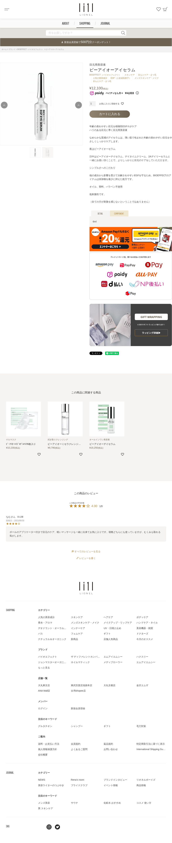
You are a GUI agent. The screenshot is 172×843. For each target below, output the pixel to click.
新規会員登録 (78, 708)
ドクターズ (142, 633)
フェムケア (77, 633)
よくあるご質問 (79, 749)
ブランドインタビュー (115, 779)
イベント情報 (111, 785)
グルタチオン (45, 726)
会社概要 (43, 754)
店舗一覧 (43, 678)
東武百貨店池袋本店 (81, 685)
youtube (65, 827)
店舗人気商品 (111, 639)
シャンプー (77, 726)
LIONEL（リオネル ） (86, 588)
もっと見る (44, 667)
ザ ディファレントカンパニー (86, 656)
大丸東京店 (44, 685)
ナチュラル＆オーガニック (52, 639)
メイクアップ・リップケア (118, 622)
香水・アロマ (45, 622)
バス (40, 633)
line (40, 827)
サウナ (74, 803)
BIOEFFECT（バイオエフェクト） (30, 49)
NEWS (41, 779)
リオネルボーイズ (145, 779)
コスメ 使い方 (143, 803)
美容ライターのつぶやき (51, 785)
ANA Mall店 (44, 690)
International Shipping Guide (151, 749)
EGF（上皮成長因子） (121, 78)
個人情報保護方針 (47, 749)
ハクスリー (142, 656)
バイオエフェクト (47, 656)
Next (78, 105)
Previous (4, 105)
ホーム (4, 49)
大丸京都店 (109, 685)
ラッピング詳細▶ (151, 332)
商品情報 (141, 785)
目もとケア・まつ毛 (147, 75)
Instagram (49, 827)
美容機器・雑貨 (144, 628)
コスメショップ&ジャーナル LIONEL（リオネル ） (86, 9)
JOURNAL (105, 23)
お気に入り (158, 9)
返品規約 (108, 743)
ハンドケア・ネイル (147, 622)
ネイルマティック (80, 662)
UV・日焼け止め (112, 628)
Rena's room (77, 779)
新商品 (74, 639)
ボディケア (142, 617)
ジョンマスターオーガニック (53, 662)
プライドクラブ (79, 785)
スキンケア (129, 75)
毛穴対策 (141, 726)
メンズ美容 (44, 803)
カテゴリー (44, 610)
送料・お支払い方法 (48, 743)
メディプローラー (113, 662)
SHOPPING (84, 23)
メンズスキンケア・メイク (146, 78)
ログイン (43, 708)
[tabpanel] (41, 104)
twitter (57, 827)
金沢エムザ (142, 685)
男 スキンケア (45, 808)
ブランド (12, 49)
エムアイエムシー (113, 656)
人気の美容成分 (100, 78)
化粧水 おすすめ (112, 803)
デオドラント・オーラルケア (53, 628)
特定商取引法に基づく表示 (150, 743)
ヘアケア (108, 617)
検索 (123, 33)
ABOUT (65, 23)
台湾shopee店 (78, 690)
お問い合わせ (111, 749)
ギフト (107, 633)
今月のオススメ (144, 639)
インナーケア (78, 628)
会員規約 (75, 743)
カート (165, 9)
